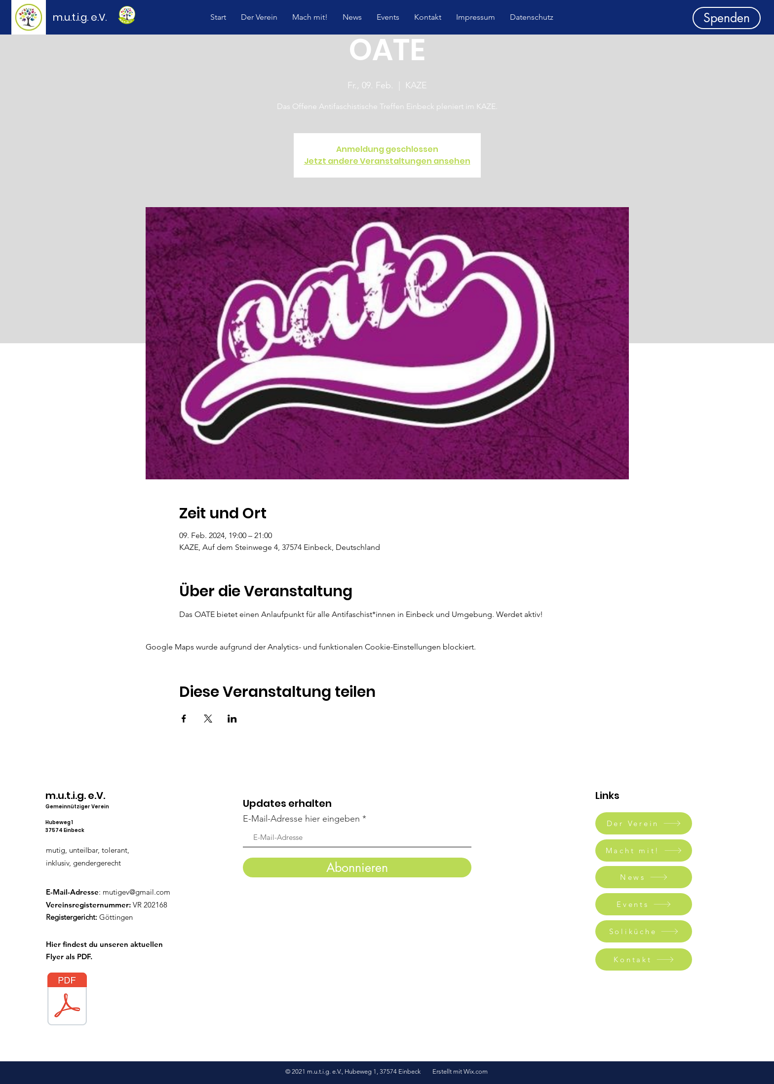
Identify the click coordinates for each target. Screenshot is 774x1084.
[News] (643, 877)
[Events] (643, 904)
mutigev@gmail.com (136, 892)
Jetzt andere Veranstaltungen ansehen (387, 161)
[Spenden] (727, 18)
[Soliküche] (643, 931)
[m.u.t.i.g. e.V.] (85, 17)
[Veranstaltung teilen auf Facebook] (184, 719)
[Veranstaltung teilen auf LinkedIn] (232, 719)
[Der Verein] (643, 823)
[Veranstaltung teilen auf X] (208, 719)
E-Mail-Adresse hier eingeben (301, 818)
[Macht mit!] (643, 850)
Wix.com (476, 1071)
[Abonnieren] (357, 867)
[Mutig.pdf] (67, 1000)
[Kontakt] (643, 959)
